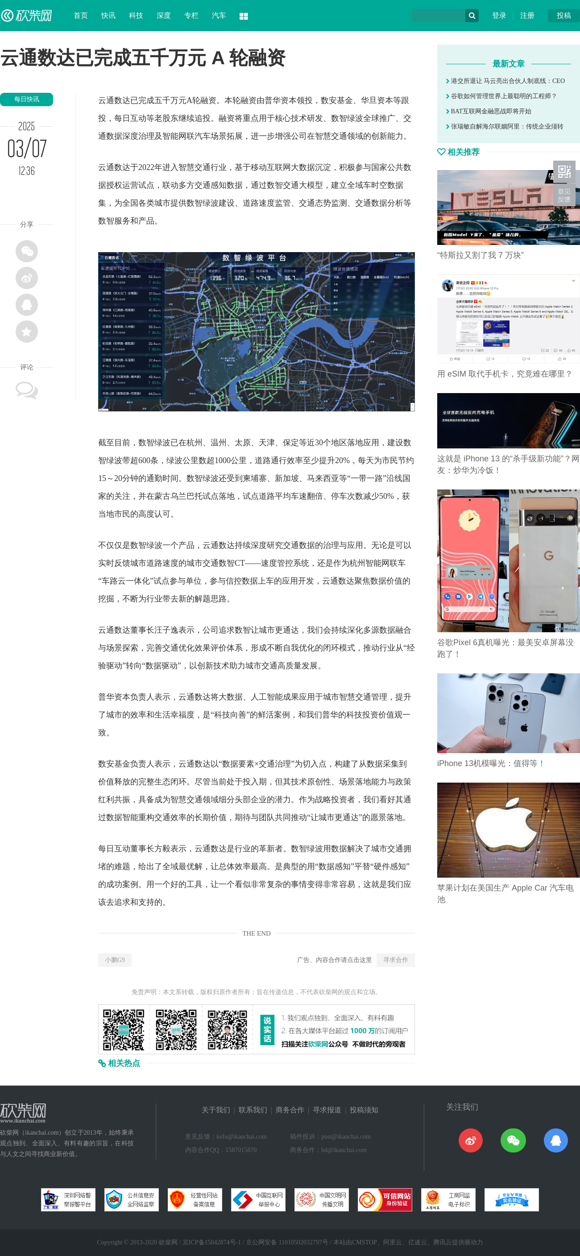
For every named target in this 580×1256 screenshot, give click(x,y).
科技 (136, 15)
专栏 (191, 15)
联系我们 (253, 1110)
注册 (527, 15)
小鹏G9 (115, 960)
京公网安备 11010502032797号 (287, 1242)
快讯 (108, 15)
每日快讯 (26, 99)
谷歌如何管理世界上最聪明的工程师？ (501, 96)
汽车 (219, 15)
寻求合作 (395, 960)
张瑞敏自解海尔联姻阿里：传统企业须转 (504, 126)
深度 (164, 15)
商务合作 (290, 1110)
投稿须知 (364, 1110)
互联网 (279, 167)
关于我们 (216, 1110)
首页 (81, 15)
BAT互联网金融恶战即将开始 (488, 111)
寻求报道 (327, 1110)
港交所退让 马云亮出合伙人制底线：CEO (505, 81)
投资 (370, 714)
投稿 (564, 15)
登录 (499, 15)
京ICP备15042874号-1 (211, 1242)
